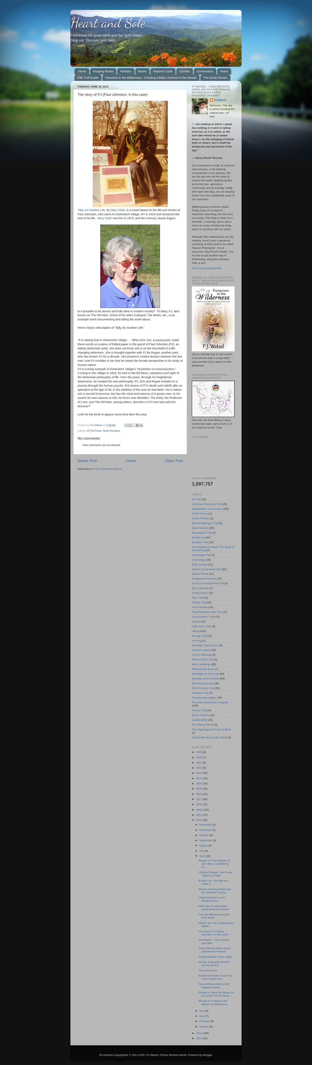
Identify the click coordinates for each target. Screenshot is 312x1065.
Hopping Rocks (103, 71)
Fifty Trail (197, 597)
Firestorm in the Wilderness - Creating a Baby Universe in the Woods (150, 77)
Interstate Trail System (205, 645)
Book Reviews (111, 430)
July (202, 850)
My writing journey (203, 683)
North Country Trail (203, 688)
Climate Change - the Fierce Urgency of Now (215, 874)
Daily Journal (199, 564)
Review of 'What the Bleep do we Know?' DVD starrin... (216, 994)
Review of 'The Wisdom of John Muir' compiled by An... (214, 863)
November (205, 830)
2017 (199, 799)
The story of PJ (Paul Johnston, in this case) (213, 933)
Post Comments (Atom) (108, 468)
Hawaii (196, 621)
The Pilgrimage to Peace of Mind (211, 729)
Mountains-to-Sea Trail (205, 673)
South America (200, 715)
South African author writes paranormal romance (215, 950)
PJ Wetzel (220, 100)
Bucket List (198, 537)
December (205, 824)
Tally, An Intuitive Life (91, 210)
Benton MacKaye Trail (205, 523)
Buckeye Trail (200, 542)
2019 (199, 788)
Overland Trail (200, 692)
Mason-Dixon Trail (203, 659)
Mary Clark (118, 210)
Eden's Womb (200, 573)
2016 (199, 804)
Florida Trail (199, 602)
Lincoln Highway (201, 654)
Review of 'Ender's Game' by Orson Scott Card (216, 977)
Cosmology (198, 559)
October (204, 835)
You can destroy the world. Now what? (214, 916)
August (203, 845)
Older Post (174, 461)
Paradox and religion (204, 697)
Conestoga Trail (201, 554)
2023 (199, 767)
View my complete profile (207, 268)
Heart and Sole (107, 22)
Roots (224, 71)
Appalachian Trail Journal (207, 508)
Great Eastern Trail (203, 616)
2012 (199, 1033)
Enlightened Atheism (204, 578)
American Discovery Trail (206, 504)
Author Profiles (201, 518)
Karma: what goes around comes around (214, 963)
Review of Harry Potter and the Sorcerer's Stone (215, 891)
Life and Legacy (201, 649)
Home (82, 71)
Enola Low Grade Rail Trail (208, 583)
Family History (200, 592)
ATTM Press (94, 430)
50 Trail (196, 499)
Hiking (195, 631)
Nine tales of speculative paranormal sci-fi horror (214, 908)
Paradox (125, 71)
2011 (199, 1038)
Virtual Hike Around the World (209, 737)
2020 (199, 783)
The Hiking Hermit (202, 724)
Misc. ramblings (201, 664)
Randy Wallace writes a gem (216, 956)
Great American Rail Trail (207, 612)
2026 (199, 752)
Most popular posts (203, 669)
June (202, 856)
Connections (205, 71)
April (202, 1016)
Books (142, 71)
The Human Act (208, 970)
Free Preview (200, 607)
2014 (199, 814)
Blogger (207, 1054)
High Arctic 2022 (201, 626)
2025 (199, 757)
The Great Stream (215, 77)
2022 (199, 772)
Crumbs (184, 71)
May (202, 1010)
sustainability (199, 719)
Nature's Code (162, 71)
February (205, 1021)
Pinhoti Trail (199, 710)
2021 (199, 778)
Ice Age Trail (199, 635)
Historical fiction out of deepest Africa (212, 899)
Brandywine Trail (202, 532)
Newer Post (87, 461)
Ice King (197, 640)
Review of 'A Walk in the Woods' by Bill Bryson (213, 1002)
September (206, 840)
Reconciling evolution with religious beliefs (214, 986)
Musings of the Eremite (205, 678)
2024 (199, 762)
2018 (199, 794)
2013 (199, 820)
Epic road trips (200, 588)
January (204, 1026)
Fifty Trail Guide (87, 77)
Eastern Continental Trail (206, 569)
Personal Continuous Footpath (210, 702)
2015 (199, 809)
